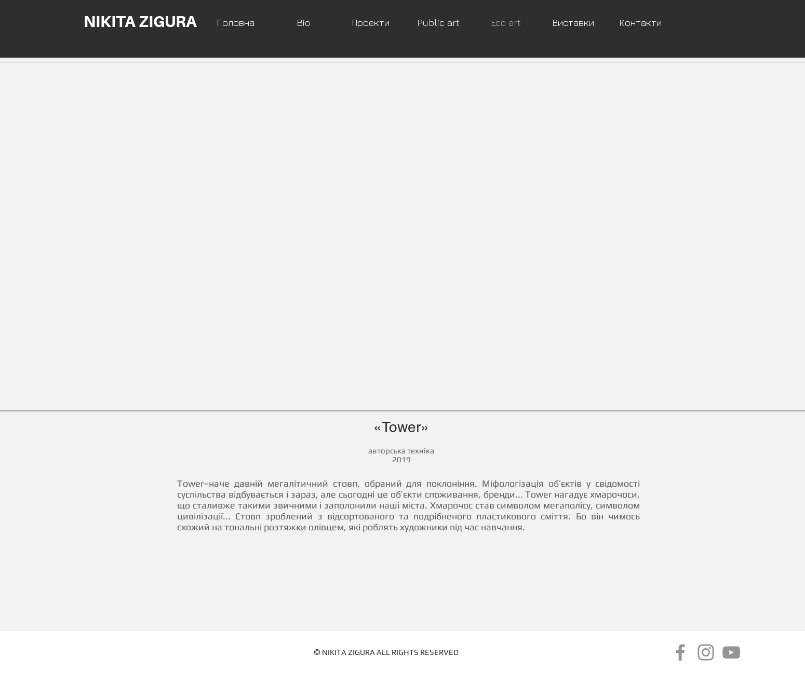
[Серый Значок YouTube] (731, 652)
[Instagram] (706, 652)
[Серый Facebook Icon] (680, 652)
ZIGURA (361, 652)
